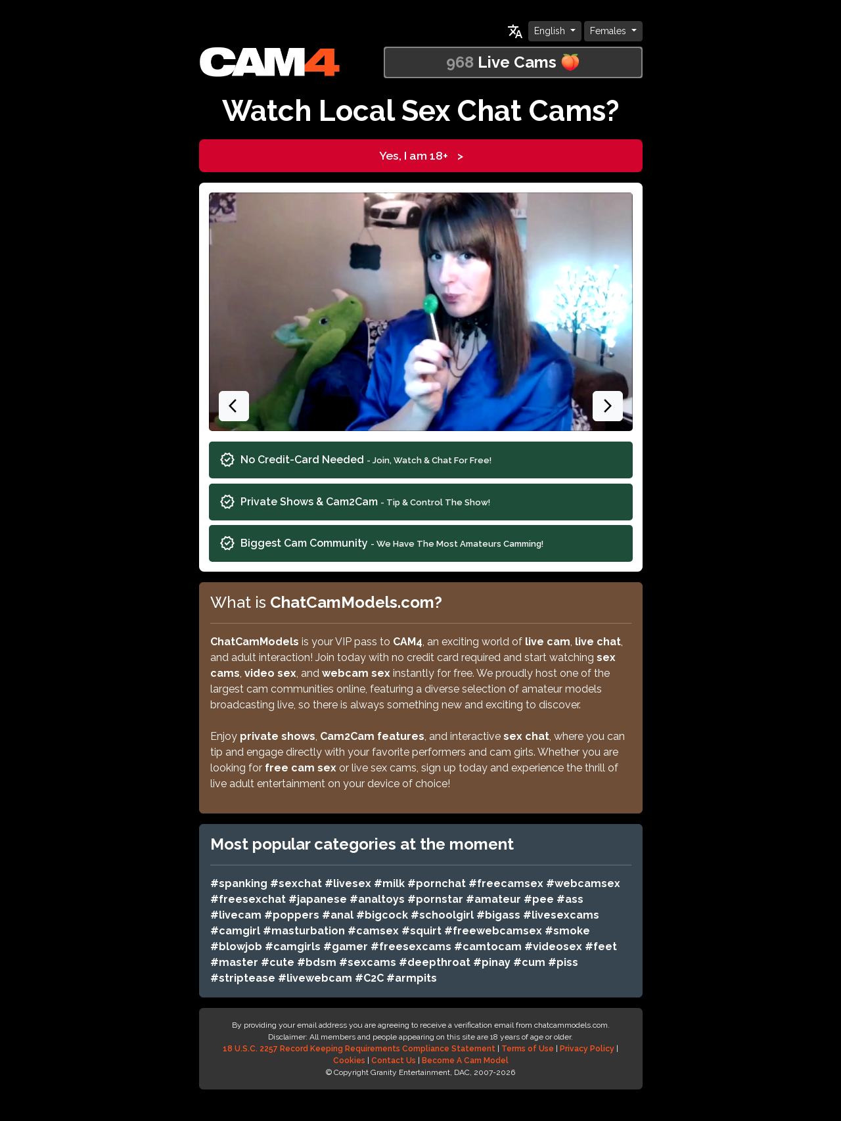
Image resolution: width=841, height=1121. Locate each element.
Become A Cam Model (465, 1060)
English (551, 31)
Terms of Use (527, 1048)
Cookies (349, 1060)
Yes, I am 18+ (420, 155)
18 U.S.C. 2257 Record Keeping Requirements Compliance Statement (359, 1048)
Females (609, 31)
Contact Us (393, 1060)
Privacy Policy (587, 1048)
